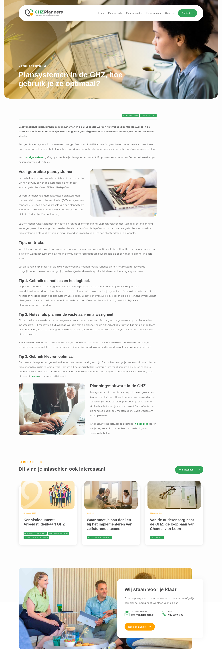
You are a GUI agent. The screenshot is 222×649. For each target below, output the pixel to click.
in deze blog (141, 423)
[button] (153, 13)
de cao (35, 376)
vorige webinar (35, 157)
